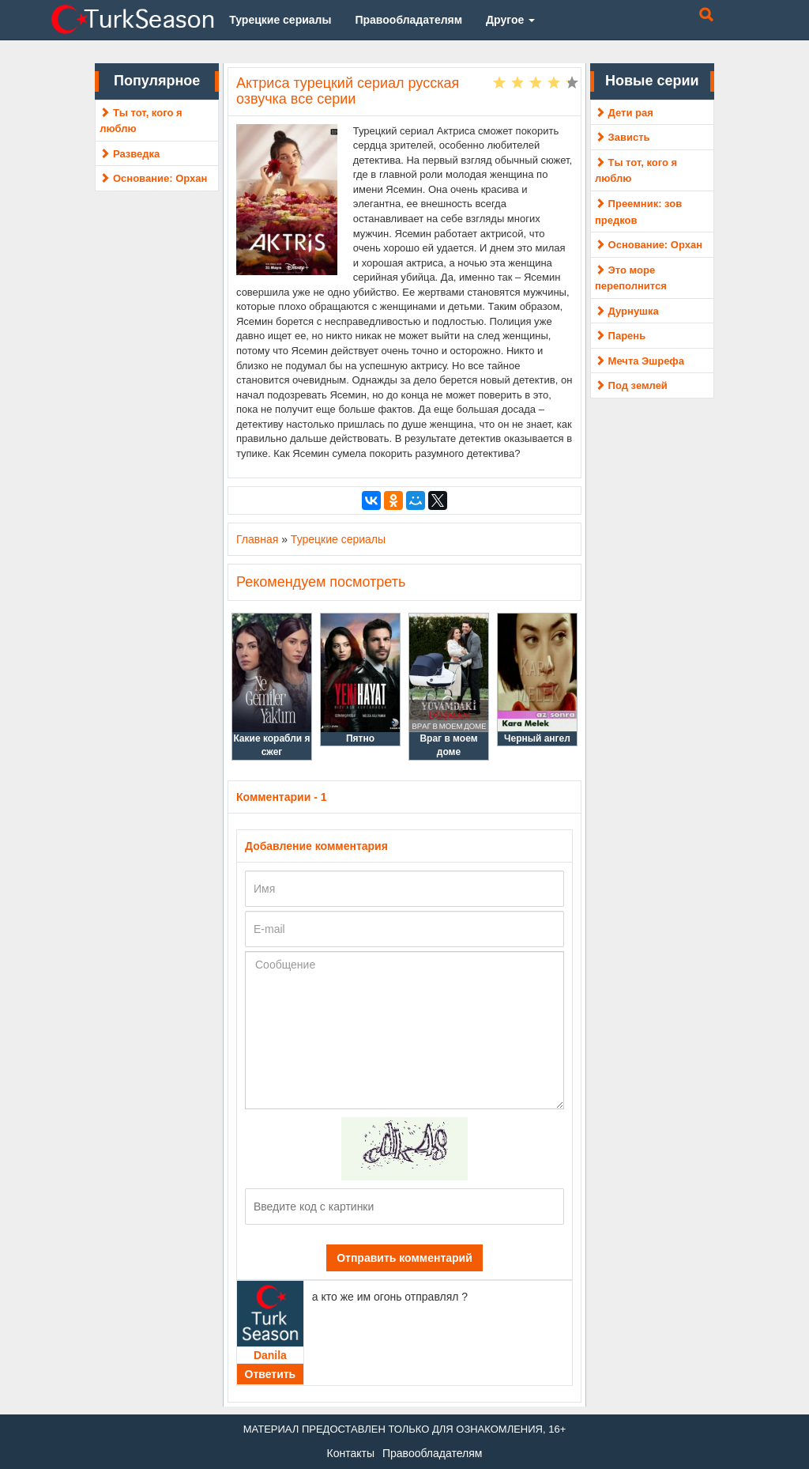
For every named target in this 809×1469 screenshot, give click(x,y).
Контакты (350, 1453)
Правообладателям (432, 1453)
